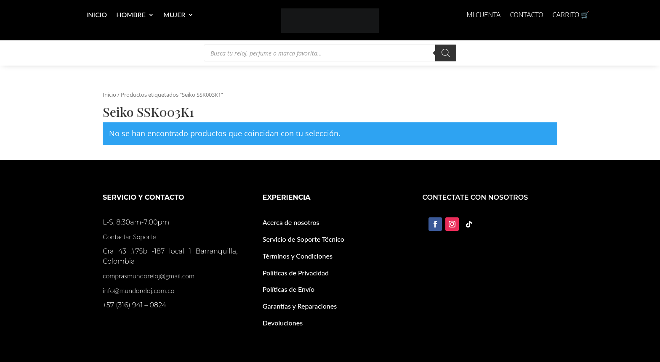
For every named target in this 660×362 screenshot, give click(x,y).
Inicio (96, 15)
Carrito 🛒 (570, 15)
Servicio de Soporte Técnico (303, 239)
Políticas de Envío (288, 289)
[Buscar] (445, 53)
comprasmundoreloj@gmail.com (148, 276)
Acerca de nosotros (291, 222)
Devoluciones (283, 323)
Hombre (131, 15)
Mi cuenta (484, 15)
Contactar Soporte (129, 236)
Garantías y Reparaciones (300, 306)
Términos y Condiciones (298, 256)
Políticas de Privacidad (296, 273)
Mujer (174, 15)
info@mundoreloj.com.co (138, 290)
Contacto (526, 15)
